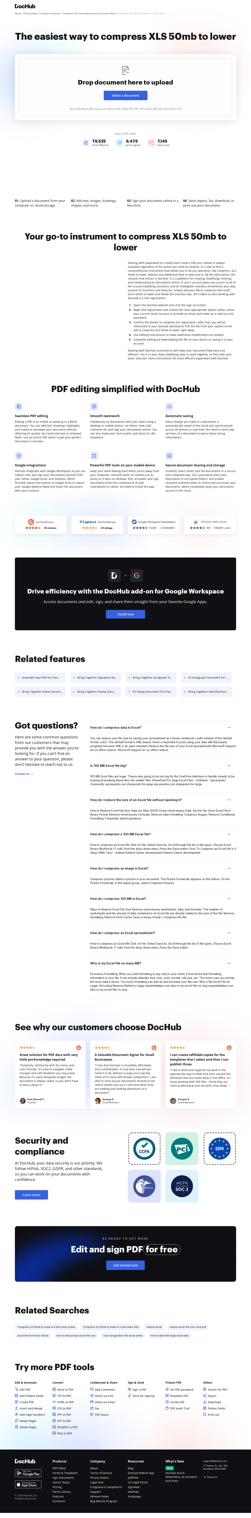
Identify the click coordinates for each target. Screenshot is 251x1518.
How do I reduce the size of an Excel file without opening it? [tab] (160, 805)
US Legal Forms (138, 1487)
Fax (97, 1413)
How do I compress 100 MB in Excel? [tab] (160, 904)
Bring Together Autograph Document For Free (157, 682)
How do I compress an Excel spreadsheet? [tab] (160, 938)
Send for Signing (143, 1401)
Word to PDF (65, 1395)
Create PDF (27, 1407)
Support (95, 1497)
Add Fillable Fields (32, 1401)
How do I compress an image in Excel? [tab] (160, 873)
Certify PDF (177, 1407)
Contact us (22, 779)
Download (214, 1407)
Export (212, 1401)
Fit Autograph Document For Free (213, 682)
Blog (131, 1473)
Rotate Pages (28, 1426)
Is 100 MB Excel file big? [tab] (160, 771)
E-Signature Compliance (106, 1492)
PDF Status (102, 1420)
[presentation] (125, 87)
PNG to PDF (64, 1438)
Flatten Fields (216, 1413)
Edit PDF (25, 1395)
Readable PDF (179, 1401)
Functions (59, 1506)
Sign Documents (63, 1483)
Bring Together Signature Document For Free (100, 682)
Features (58, 1501)
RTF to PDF (64, 1426)
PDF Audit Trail (180, 1413)
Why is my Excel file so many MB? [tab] (160, 968)
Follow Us (212, 1482)
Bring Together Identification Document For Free (213, 697)
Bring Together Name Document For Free (44, 697)
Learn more (31, 1200)
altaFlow (133, 1497)
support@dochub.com (215, 1466)
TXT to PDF (64, 1401)
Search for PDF (217, 1395)
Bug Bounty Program (103, 1506)
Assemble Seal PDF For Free (40, 682)
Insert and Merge (31, 1413)
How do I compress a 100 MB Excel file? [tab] (160, 839)
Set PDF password (182, 1395)
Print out (213, 1420)
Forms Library (62, 1497)
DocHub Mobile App (141, 1478)
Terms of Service (101, 1478)
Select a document (125, 95)
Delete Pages (28, 1432)
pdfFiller (133, 1483)
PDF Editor (59, 1473)
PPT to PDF (64, 1420)
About (94, 1473)
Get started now (126, 1270)
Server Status (61, 1487)
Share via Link (104, 1401)
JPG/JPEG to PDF (67, 1432)
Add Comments (105, 1395)
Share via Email (105, 1407)
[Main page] (25, 7)
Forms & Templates (65, 1478)
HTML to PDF (65, 1407)
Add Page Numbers (32, 1420)
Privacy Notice (99, 1483)
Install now (125, 619)
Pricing (57, 1492)
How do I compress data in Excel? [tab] (160, 733)
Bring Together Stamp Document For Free (100, 697)
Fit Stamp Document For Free (154, 697)
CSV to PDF (64, 1413)
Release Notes (99, 1501)
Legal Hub (96, 1487)
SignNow (133, 1492)
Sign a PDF (139, 1395)
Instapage (134, 1501)
